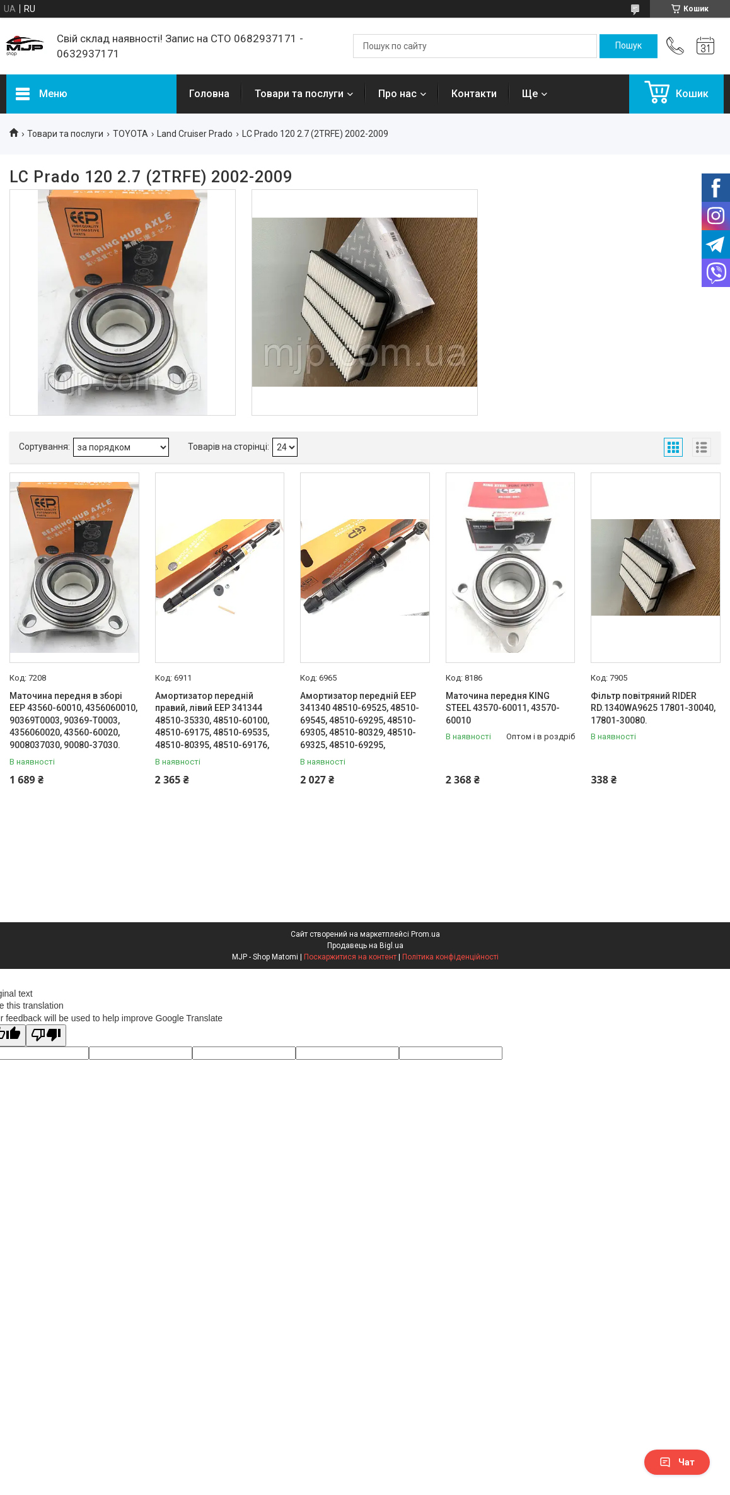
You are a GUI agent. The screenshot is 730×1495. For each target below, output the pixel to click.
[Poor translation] (46, 1035)
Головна (209, 94)
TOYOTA (130, 134)
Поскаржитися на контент (350, 957)
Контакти (474, 94)
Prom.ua (425, 934)
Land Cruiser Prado (195, 134)
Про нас (397, 94)
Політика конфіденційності (450, 957)
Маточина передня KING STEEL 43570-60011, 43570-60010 (503, 708)
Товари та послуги (299, 94)
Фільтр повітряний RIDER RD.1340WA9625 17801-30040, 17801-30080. (653, 708)
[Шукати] (629, 46)
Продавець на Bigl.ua (365, 945)
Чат (677, 1462)
